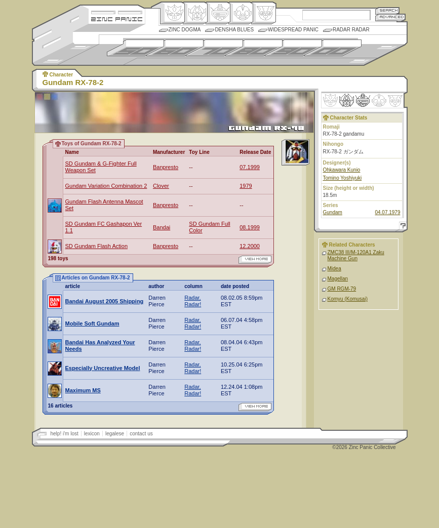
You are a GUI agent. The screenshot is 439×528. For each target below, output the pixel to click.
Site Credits (116, 11)
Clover (161, 186)
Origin (172, 13)
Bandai (161, 227)
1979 (246, 186)
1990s (293, 48)
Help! (401, 227)
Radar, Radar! (192, 301)
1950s (135, 48)
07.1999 (250, 167)
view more (254, 260)
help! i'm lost (64, 433)
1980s (254, 48)
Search (387, 10)
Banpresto (165, 167)
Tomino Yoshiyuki (342, 178)
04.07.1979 (387, 212)
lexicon (92, 433)
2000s (333, 48)
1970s (214, 48)
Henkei (195, 13)
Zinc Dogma (185, 29)
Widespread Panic (293, 29)
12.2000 (250, 246)
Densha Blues (234, 29)
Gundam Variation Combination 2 (106, 186)
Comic (263, 13)
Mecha (218, 13)
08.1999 (250, 227)
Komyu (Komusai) (348, 299)
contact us (141, 433)
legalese (114, 433)
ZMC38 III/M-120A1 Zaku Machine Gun (356, 255)
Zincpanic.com (116, 18)
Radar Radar (351, 29)
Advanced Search (390, 17)
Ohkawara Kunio (342, 170)
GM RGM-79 (342, 289)
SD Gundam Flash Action (96, 246)
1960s (175, 48)
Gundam (332, 212)
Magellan (338, 278)
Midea (334, 268)
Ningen (241, 13)
